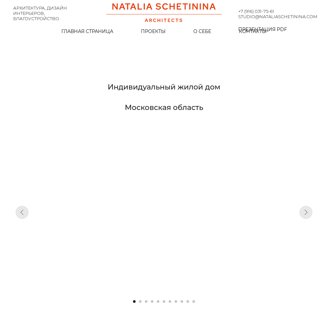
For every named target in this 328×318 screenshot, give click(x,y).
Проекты (153, 31)
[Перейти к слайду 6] (164, 301)
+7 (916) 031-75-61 (256, 11)
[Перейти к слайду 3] (146, 301)
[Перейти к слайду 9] (181, 301)
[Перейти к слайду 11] (193, 301)
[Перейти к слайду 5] (158, 301)
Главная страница (87, 31)
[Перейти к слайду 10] (187, 301)
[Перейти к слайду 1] (134, 301)
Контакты (253, 31)
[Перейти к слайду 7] (170, 301)
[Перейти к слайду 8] (176, 301)
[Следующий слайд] (305, 212)
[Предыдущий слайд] (22, 212)
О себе (202, 31)
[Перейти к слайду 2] (140, 301)
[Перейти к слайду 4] (152, 301)
